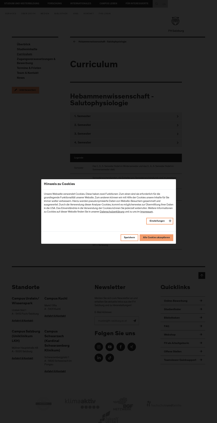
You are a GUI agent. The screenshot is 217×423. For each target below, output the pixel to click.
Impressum (146, 212)
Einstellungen (157, 221)
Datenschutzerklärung (112, 212)
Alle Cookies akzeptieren (156, 238)
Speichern (129, 238)
